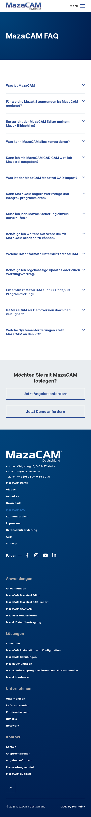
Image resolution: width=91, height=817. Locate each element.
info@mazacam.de (27, 471)
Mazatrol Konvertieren (21, 615)
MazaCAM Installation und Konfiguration (33, 650)
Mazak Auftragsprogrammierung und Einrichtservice (42, 670)
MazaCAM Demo (17, 482)
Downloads (13, 503)
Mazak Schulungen (19, 663)
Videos (11, 489)
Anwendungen (16, 588)
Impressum (13, 523)
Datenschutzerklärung (21, 530)
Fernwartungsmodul (20, 767)
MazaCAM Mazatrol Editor (23, 595)
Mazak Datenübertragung (23, 622)
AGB (9, 536)
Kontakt (11, 746)
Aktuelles (12, 496)
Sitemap (11, 543)
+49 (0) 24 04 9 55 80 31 (33, 476)
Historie (11, 718)
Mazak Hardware (17, 677)
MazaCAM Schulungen (21, 656)
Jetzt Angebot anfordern (45, 394)
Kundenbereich (17, 516)
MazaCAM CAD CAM (19, 608)
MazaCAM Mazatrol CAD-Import (27, 602)
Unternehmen (15, 698)
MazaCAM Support (18, 773)
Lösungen (13, 643)
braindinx (78, 806)
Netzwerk (12, 725)
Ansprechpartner (18, 753)
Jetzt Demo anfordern (45, 411)
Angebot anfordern (19, 760)
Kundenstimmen (17, 712)
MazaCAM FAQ (15, 509)
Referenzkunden (17, 705)
